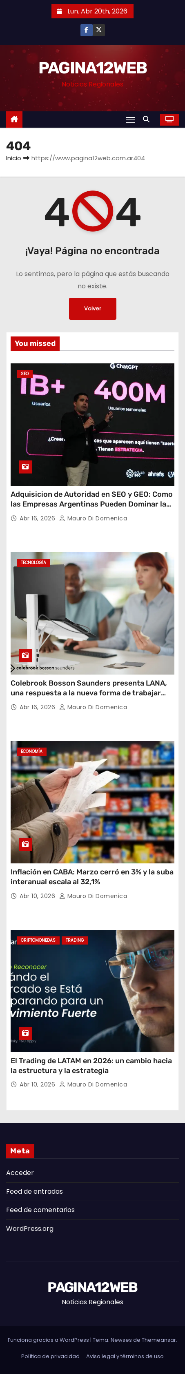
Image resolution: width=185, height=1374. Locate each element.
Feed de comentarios (40, 1210)
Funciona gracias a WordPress (49, 1340)
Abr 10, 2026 (38, 896)
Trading (75, 940)
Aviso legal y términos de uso (125, 1356)
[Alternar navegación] (130, 120)
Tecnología (33, 563)
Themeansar (159, 1340)
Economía (31, 751)
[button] (148, 119)
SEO (25, 374)
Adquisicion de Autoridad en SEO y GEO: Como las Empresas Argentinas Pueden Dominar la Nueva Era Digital (92, 504)
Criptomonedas (38, 940)
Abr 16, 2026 (38, 518)
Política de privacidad (50, 1356)
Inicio (13, 158)
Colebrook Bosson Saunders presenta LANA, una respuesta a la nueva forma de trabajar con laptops (89, 693)
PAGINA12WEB (92, 67)
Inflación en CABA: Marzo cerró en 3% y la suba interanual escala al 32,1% (92, 876)
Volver (92, 308)
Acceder (20, 1172)
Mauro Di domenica (93, 518)
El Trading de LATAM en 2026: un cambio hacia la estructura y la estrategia (91, 1065)
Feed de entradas (34, 1191)
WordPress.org (29, 1228)
